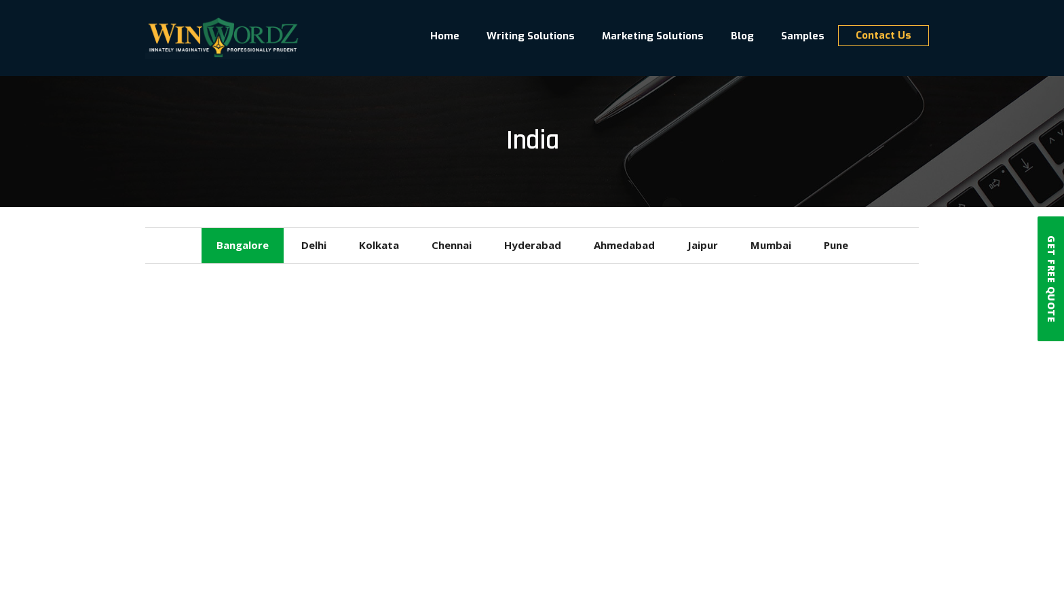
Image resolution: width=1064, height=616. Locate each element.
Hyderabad (532, 245)
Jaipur (702, 245)
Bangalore (242, 245)
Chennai (452, 245)
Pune (836, 245)
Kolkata (379, 245)
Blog (742, 36)
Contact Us (883, 35)
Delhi (313, 245)
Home (444, 36)
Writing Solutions (531, 36)
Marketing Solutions (653, 36)
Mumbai (770, 245)
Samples (802, 36)
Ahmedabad (624, 245)
